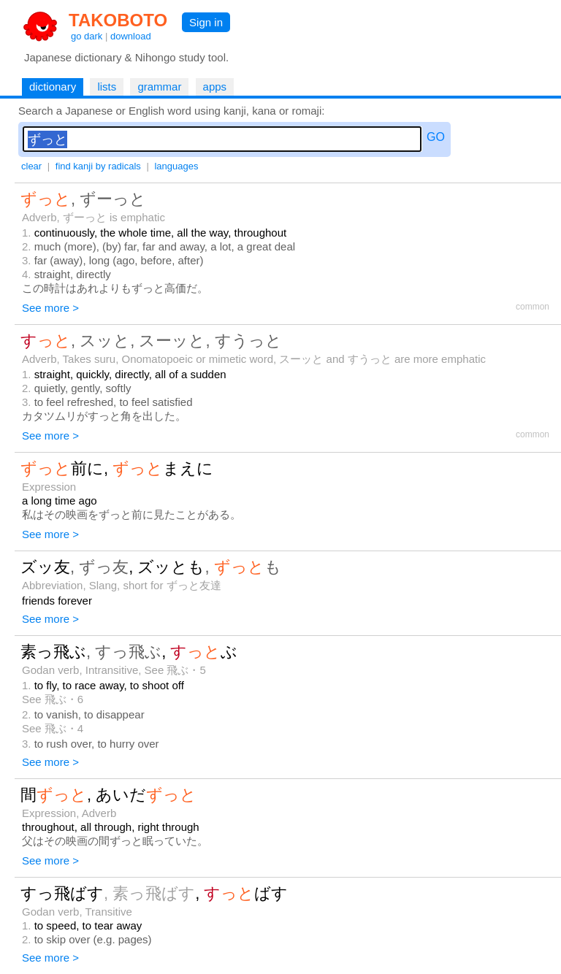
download (130, 36)
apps (215, 86)
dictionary (52, 86)
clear (31, 166)
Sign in (206, 22)
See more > (50, 308)
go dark (86, 36)
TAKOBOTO (118, 20)
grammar (159, 86)
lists (106, 86)
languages (176, 166)
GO (436, 137)
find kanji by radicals (98, 166)
